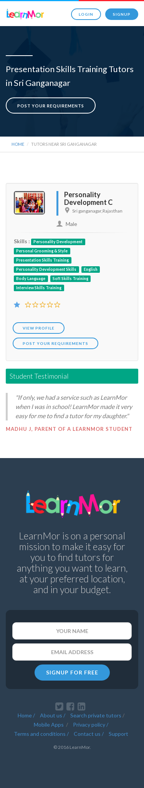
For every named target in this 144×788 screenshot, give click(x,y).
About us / (52, 715)
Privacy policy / (90, 724)
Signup (122, 14)
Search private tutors (95, 715)
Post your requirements (50, 105)
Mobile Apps (49, 724)
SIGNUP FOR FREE (72, 672)
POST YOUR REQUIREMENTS (55, 343)
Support (118, 733)
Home (18, 144)
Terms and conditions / (41, 733)
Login (86, 14)
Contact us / (89, 733)
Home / (26, 715)
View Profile (39, 328)
